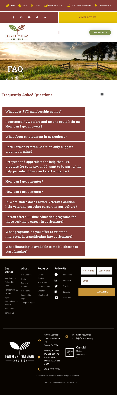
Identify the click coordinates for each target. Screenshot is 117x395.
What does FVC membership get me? (33, 111)
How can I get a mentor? (24, 181)
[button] (59, 32)
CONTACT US (88, 17)
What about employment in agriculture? (36, 136)
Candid (81, 347)
